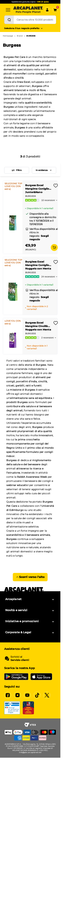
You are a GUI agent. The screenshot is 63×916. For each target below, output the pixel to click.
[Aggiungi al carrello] (54, 247)
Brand (20, 36)
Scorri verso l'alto (30, 577)
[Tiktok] (37, 695)
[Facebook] (7, 695)
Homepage (8, 36)
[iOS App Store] (41, 676)
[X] (46, 695)
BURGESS (30, 36)
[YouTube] (27, 695)
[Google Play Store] (16, 676)
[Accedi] (47, 10)
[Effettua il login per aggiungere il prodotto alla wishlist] (56, 186)
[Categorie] (8, 10)
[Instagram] (17, 695)
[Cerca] (9, 20)
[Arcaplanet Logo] (28, 9)
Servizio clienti (19, 660)
